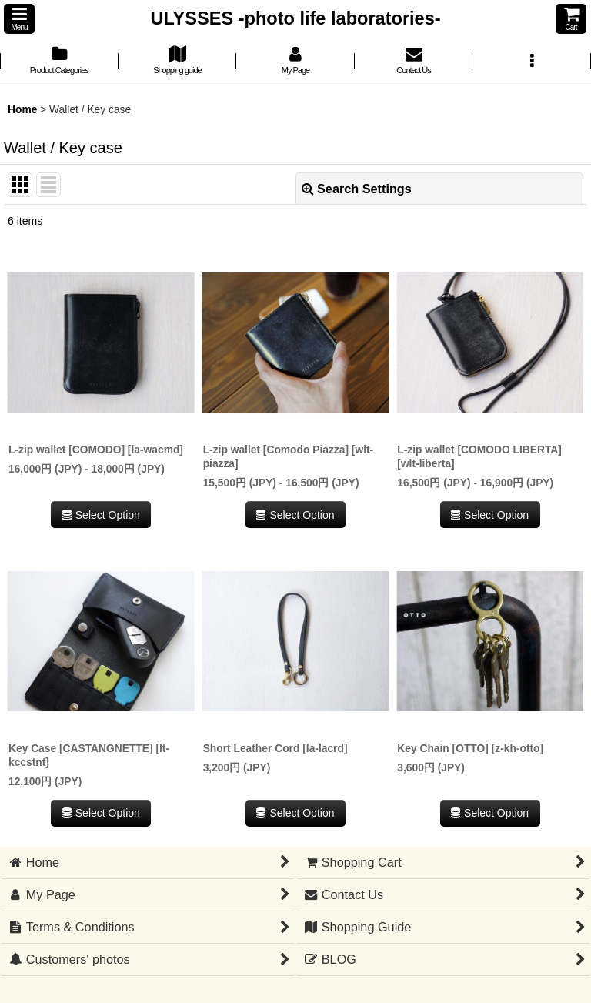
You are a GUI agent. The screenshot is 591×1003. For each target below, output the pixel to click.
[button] (19, 19)
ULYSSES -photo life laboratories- (295, 18)
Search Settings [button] (357, 189)
